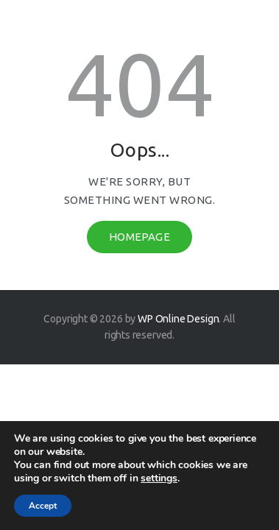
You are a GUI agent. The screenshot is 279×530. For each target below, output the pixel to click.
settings (159, 478)
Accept (43, 506)
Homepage (139, 236)
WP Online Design (178, 319)
